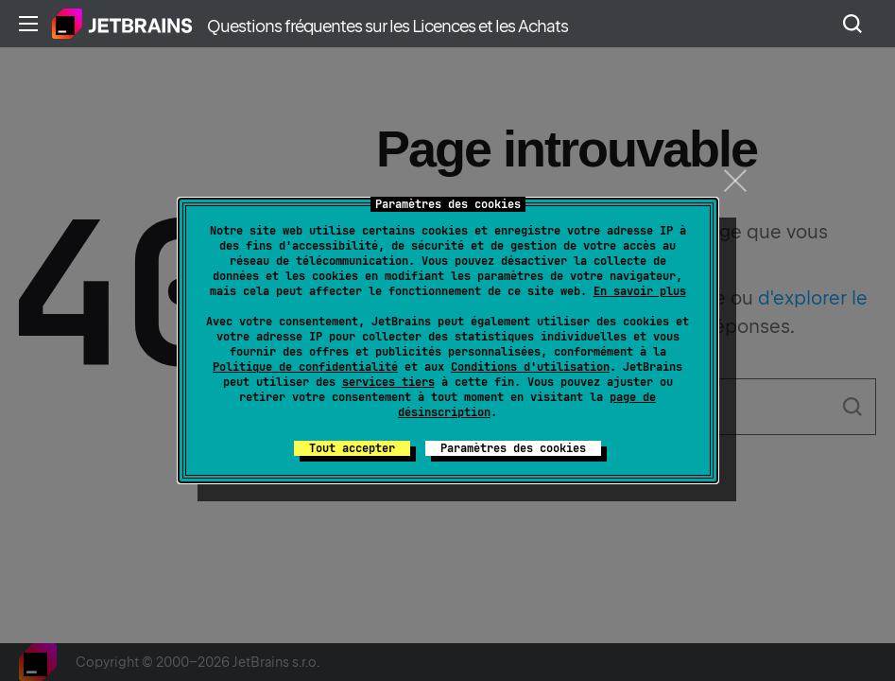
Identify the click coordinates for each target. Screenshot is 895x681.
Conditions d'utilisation (530, 367)
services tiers (388, 382)
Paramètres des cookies (513, 448)
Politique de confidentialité (305, 367)
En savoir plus (640, 291)
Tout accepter (352, 448)
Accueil (122, 24)
